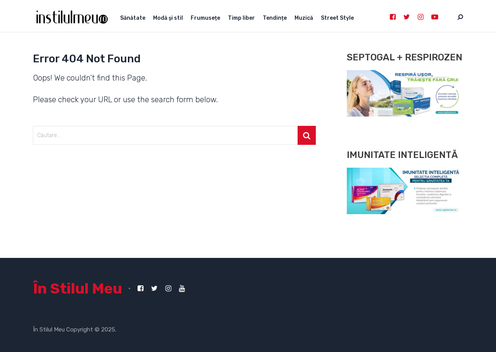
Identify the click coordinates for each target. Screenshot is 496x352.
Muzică (303, 18)
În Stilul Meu (77, 288)
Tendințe (275, 18)
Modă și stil (168, 18)
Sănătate (132, 18)
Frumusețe (205, 18)
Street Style (337, 18)
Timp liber (241, 18)
